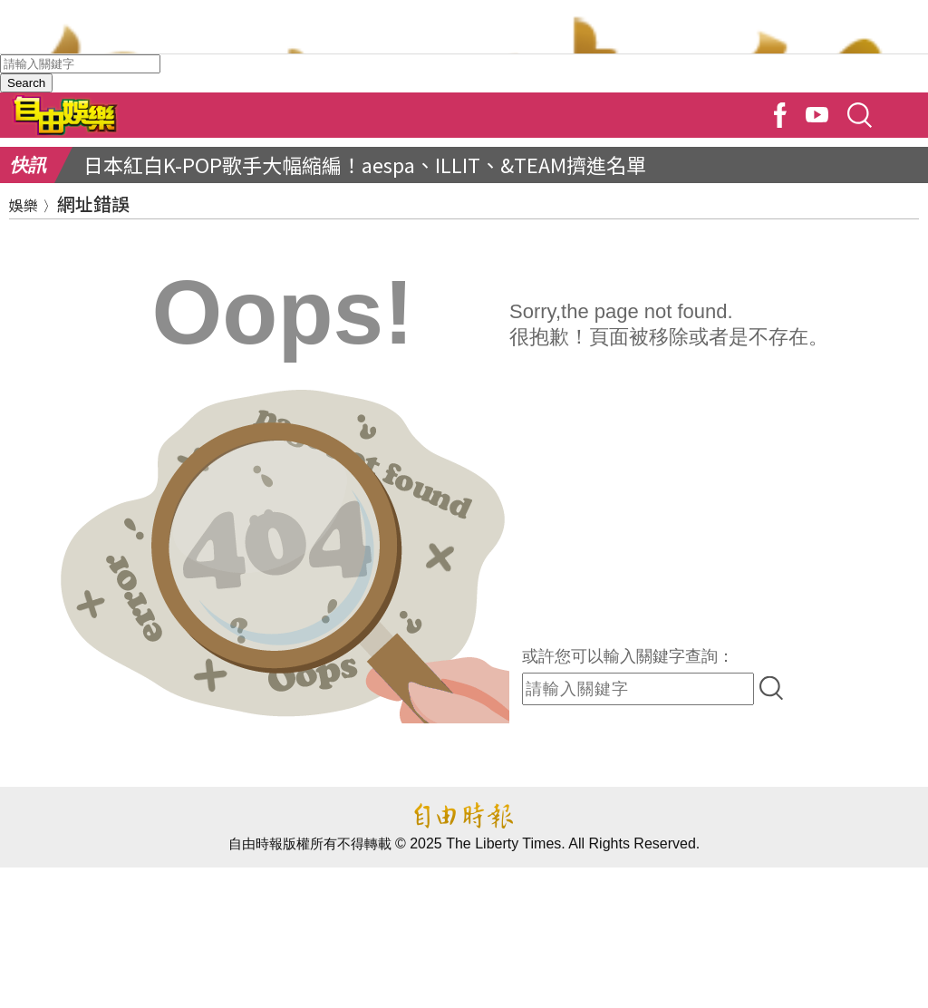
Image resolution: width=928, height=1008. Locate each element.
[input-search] (638, 689)
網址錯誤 (93, 203)
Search (26, 83)
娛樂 (23, 205)
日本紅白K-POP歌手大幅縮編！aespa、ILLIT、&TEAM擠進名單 (364, 164)
